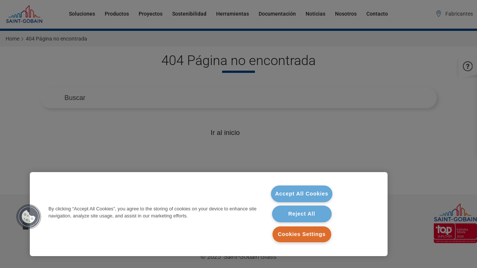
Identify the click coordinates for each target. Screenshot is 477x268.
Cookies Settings (301, 234)
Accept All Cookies (301, 194)
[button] (29, 217)
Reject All (301, 214)
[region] (209, 214)
